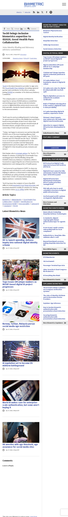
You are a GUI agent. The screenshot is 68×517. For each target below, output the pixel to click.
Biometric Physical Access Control (52, 31)
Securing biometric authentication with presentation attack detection (54, 317)
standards (7, 206)
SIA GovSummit (48, 261)
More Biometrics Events (51, 280)
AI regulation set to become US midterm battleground (17, 364)
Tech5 (4, 86)
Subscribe (27, 12)
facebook (47, 12)
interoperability (24, 204)
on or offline (19, 189)
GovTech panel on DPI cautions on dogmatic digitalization (54, 197)
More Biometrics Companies (49, 154)
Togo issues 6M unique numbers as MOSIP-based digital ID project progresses (19, 284)
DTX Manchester (49, 257)
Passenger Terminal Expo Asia (54, 265)
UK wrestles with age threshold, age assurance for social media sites (20, 445)
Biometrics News (18, 58)
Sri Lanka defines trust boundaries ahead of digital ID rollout (54, 82)
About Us (19, 12)
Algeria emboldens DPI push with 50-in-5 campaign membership (53, 66)
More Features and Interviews (50, 203)
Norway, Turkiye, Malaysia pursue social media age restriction (18, 325)
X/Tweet (17, 28)
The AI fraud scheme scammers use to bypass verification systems (54, 289)
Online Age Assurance (51, 45)
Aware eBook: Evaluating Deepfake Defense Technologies (54, 213)
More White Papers (50, 249)
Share (8, 28)
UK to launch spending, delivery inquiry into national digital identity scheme (19, 242)
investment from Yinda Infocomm (24, 185)
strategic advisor (22, 153)
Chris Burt (23, 54)
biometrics (6, 199)
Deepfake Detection (50, 41)
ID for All (26, 58)
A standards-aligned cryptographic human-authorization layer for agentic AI (54, 220)
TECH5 (15, 206)
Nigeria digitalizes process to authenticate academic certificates (54, 98)
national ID (35, 204)
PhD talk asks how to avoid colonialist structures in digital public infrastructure (54, 190)
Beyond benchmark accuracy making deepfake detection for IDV (54, 243)
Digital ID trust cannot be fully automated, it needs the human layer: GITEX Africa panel (54, 173)
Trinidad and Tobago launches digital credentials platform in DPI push (54, 74)
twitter (42, 12)
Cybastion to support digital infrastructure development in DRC (54, 127)
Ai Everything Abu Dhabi (51, 275)
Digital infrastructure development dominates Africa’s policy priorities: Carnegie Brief (52, 181)
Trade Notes (33, 58)
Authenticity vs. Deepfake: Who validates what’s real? (54, 236)
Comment (33, 28)
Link (25, 28)
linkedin (38, 12)
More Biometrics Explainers (53, 323)
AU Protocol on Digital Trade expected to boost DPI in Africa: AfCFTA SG (54, 165)
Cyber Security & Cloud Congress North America (55, 270)
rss (34, 12)
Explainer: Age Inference (52, 303)
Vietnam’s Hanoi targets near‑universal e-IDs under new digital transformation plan (54, 119)
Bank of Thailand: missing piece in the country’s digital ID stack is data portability (54, 105)
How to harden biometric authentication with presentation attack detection (54, 309)
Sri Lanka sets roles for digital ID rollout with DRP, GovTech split (54, 90)
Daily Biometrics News (51, 133)
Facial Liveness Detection (52, 49)
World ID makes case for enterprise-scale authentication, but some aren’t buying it (20, 405)
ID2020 (10, 92)
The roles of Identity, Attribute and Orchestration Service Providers (54, 297)
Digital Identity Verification (53, 37)
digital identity (17, 199)
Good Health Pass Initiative (14, 88)
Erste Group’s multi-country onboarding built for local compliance (53, 229)
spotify (51, 12)
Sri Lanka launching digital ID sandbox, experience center (53, 112)
